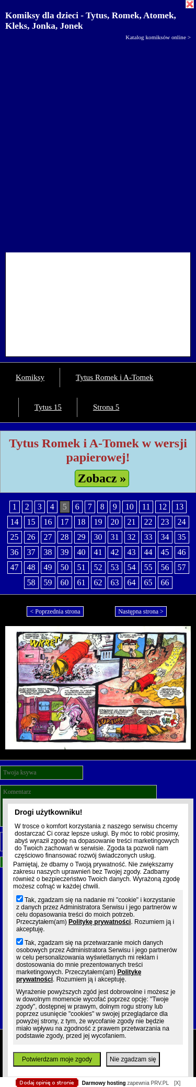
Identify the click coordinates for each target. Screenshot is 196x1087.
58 (31, 582)
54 (132, 567)
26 (31, 537)
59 (48, 582)
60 (65, 582)
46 (182, 552)
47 (14, 567)
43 (132, 552)
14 (14, 521)
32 (132, 537)
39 (65, 552)
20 (115, 521)
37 (31, 552)
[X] (177, 1083)
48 (31, 567)
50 (65, 567)
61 (81, 582)
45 (165, 552)
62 (98, 582)
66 (165, 582)
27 (48, 537)
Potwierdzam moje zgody (57, 1059)
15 (31, 521)
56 (165, 567)
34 (165, 537)
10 (129, 506)
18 (81, 521)
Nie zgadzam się (133, 1059)
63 (115, 582)
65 (148, 582)
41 (98, 552)
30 (98, 537)
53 (115, 567)
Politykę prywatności (99, 922)
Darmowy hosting (104, 1083)
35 (182, 537)
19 (98, 521)
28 (65, 537)
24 (182, 521)
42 (115, 552)
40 (81, 552)
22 (148, 521)
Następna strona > (141, 611)
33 (148, 537)
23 (165, 521)
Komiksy (30, 377)
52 (98, 567)
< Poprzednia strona (55, 611)
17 (65, 521)
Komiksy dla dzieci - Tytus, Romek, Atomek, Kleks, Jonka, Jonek (90, 20)
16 (48, 521)
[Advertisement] (98, 144)
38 (48, 552)
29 (81, 537)
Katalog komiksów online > (158, 37)
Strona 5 (106, 407)
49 (48, 567)
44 (148, 552)
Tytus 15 (48, 407)
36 (14, 552)
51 (81, 567)
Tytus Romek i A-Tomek (114, 377)
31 (115, 537)
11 (146, 506)
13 (179, 506)
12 (162, 506)
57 (182, 567)
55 (148, 567)
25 (14, 537)
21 (132, 521)
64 (132, 582)
